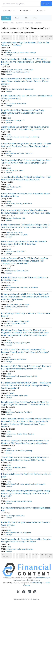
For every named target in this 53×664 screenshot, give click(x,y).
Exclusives (20, 501)
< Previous (5, 37)
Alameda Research (26, 376)
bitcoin (14, 307)
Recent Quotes (7, 10)
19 (42, 36)
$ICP (18, 251)
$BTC (16, 170)
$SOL (23, 218)
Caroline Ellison (22, 434)
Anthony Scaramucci (12, 53)
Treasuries (38, 23)
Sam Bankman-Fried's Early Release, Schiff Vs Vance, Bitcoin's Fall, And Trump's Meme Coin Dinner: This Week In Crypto (26, 62)
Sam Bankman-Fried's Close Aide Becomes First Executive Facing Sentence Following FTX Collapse (26, 540)
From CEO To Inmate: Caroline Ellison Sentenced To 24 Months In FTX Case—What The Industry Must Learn (25, 442)
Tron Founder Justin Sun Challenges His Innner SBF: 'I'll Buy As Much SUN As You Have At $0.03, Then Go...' (25, 458)
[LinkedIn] (29, 592)
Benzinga (32, 53)
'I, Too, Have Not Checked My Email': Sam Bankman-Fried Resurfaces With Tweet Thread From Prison (25, 178)
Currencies (19, 23)
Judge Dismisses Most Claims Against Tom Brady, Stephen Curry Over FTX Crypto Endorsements (22, 111)
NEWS (9, 50)
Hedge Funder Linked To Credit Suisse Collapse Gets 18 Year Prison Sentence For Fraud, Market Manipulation (25, 226)
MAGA (20, 70)
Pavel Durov (28, 412)
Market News (24, 53)
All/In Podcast (9, 343)
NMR (25, 235)
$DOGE (19, 271)
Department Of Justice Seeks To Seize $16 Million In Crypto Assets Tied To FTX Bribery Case (24, 242)
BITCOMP (10, 70)
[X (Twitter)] (18, 592)
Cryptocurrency (28, 89)
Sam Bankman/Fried (22, 72)
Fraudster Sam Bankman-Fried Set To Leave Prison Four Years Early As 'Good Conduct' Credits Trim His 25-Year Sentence (25, 81)
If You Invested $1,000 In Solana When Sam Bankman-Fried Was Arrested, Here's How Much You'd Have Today (25, 211)
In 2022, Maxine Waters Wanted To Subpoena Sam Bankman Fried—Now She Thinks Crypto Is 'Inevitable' (25, 350)
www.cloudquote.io (43, 577)
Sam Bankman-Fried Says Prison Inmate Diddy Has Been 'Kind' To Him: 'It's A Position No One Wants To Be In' (25, 161)
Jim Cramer (28, 501)
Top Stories (12, 104)
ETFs (26, 18)
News (12, 23)
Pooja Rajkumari (20, 343)
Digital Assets (9, 412)
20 (46, 36)
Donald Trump (34, 137)
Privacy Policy (37, 582)
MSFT (16, 233)
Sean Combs (9, 170)
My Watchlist (24, 10)
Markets (6, 18)
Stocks (17, 18)
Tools (35, 18)
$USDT (23, 251)
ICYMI (35, 376)
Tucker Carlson (25, 153)
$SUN (24, 467)
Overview (6, 23)
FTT (8, 393)
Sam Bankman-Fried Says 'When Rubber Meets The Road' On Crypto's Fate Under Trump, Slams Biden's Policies (26, 144)
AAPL (8, 233)
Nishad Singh (24, 287)
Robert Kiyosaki (10, 501)
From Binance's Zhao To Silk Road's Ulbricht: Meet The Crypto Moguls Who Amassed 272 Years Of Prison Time (25, 403)
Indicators (39, 10)
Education (8, 218)
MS (12, 233)
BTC (15, 70)
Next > (50, 37)
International (29, 23)
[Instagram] (34, 592)
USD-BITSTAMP (28, 70)
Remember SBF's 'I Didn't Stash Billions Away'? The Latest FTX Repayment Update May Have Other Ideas (26, 367)
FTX (6, 89)
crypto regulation (25, 484)
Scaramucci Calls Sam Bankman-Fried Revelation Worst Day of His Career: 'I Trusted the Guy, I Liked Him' (24, 128)
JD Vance (12, 72)
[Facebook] (23, 592)
